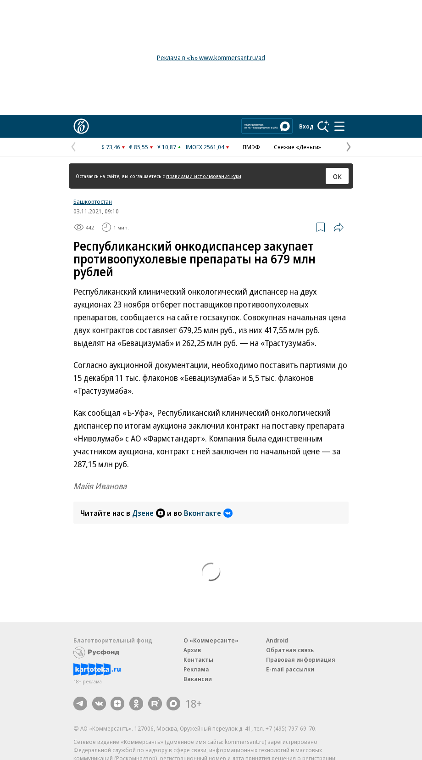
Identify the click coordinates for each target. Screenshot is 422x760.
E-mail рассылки (290, 669)
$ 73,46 (110, 147)
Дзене (148, 513)
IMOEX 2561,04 (204, 147)
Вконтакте (208, 513)
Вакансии (197, 679)
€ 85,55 (138, 147)
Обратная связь (290, 650)
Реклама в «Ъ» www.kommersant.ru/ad (211, 57)
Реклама (196, 669)
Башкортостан (92, 201)
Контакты (198, 659)
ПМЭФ (251, 147)
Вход (306, 126)
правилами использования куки (203, 176)
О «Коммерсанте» (211, 640)
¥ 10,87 (166, 147)
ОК (337, 176)
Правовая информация (300, 659)
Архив (192, 650)
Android (277, 640)
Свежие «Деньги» (297, 147)
